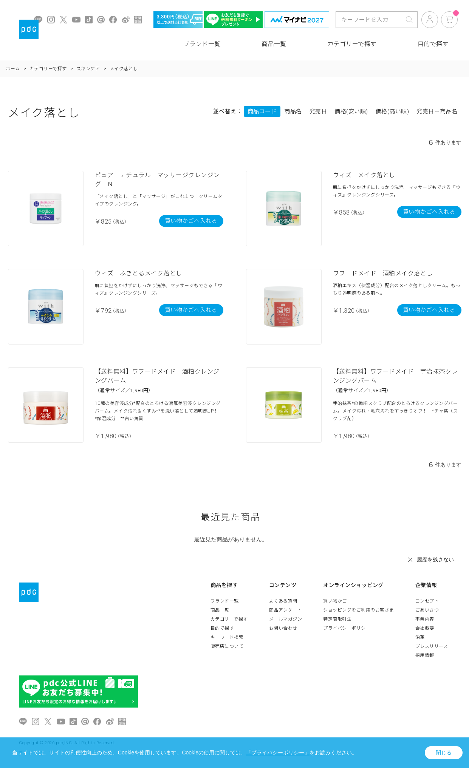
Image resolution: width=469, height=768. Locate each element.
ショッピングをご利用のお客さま (358, 610)
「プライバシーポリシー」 (278, 752)
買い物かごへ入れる (191, 221)
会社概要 (424, 628)
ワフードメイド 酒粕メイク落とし (383, 273)
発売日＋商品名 (437, 111)
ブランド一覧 (202, 44)
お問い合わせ (283, 628)
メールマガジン (285, 619)
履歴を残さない (435, 559)
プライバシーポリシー (346, 628)
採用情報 (424, 655)
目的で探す (433, 44)
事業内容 (424, 619)
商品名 (293, 111)
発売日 (318, 111)
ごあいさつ (427, 610)
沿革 (420, 637)
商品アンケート (285, 610)
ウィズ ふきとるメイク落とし (138, 273)
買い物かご (335, 601)
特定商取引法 (337, 619)
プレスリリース (431, 646)
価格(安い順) (351, 111)
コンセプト (427, 601)
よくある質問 (283, 601)
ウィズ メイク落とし (364, 175)
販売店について (227, 646)
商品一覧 (274, 44)
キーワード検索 (227, 637)
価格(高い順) (392, 111)
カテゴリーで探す (352, 44)
